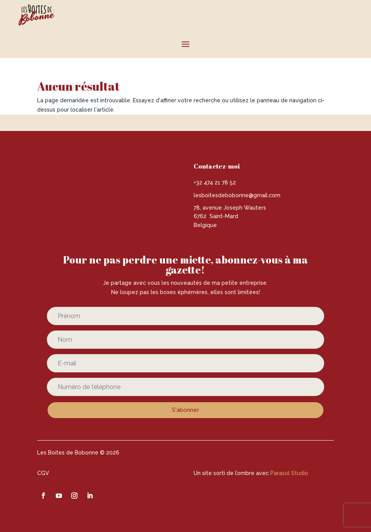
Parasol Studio (289, 473)
